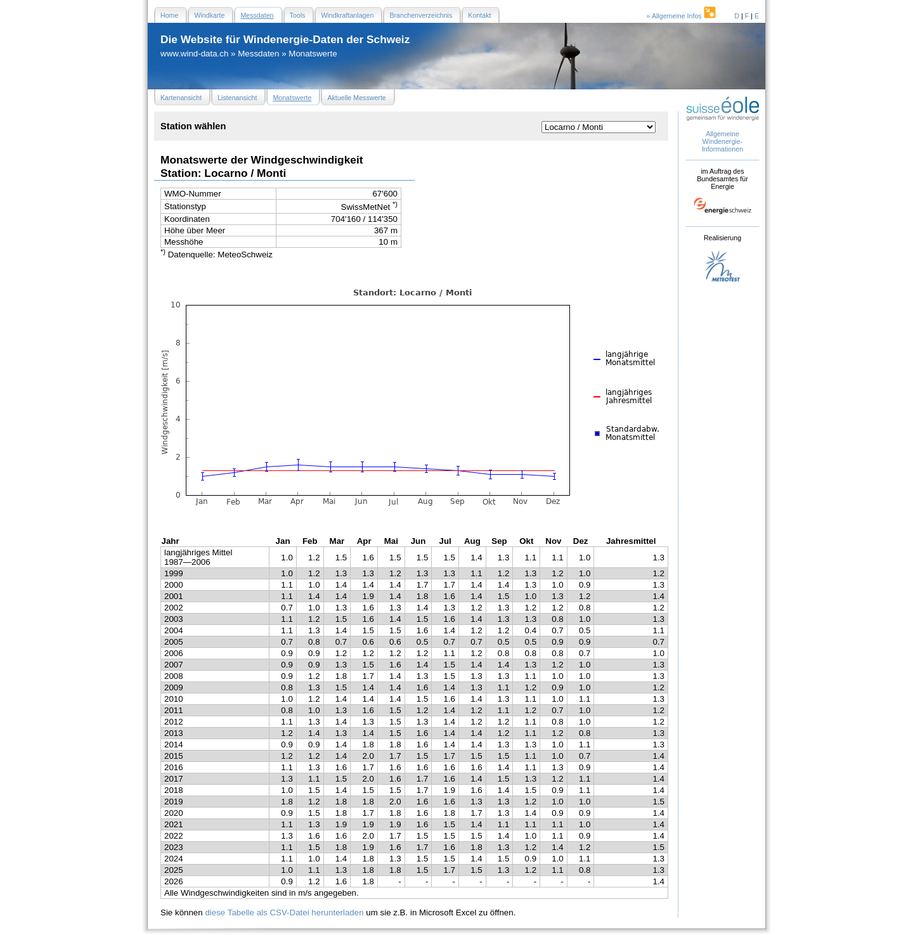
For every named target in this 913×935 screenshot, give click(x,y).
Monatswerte (312, 53)
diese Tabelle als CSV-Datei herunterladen (284, 912)
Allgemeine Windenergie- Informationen (722, 141)
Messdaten (258, 53)
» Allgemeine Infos (682, 16)
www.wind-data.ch (194, 53)
